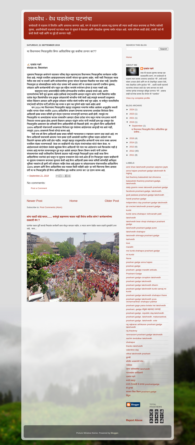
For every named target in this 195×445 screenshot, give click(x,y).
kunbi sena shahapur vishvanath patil (143, 214)
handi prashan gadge (136, 199)
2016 (132, 138)
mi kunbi (130, 254)
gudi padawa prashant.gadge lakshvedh (145, 195)
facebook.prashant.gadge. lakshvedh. (144, 191)
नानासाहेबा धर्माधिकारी (134, 373)
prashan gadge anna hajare (139, 262)
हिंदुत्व (128, 395)
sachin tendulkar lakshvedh (139, 338)
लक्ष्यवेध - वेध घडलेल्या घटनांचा (60, 18)
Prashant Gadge (134, 273)
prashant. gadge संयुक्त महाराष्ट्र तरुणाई (143, 309)
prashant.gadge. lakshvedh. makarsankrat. (146, 317)
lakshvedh (131, 217)
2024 (132, 109)
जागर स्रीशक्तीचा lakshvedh (138, 369)
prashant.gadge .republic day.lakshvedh (145, 313)
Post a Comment (39, 188)
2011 (132, 155)
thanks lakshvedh (134, 346)
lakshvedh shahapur (135, 231)
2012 (132, 151)
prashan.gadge (133, 266)
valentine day (132, 350)
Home (74, 200)
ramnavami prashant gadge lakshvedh (144, 334)
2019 (132, 122)
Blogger (114, 433)
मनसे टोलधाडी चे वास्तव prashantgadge (143, 384)
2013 (132, 147)
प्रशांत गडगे (149, 68)
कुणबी (128, 357)
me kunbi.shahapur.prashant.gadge (143, 251)
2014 (132, 142)
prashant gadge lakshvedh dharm (142, 285)
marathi (129, 247)
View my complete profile (138, 98)
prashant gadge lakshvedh (138, 281)
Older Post (112, 200)
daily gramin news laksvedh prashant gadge (147, 187)
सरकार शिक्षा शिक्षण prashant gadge (141, 391)
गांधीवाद (129, 365)
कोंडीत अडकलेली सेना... (135, 361)
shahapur (130, 342)
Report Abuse (134, 420)
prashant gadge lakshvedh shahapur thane (146, 295)
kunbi (128, 210)
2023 (132, 114)
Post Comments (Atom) (51, 207)
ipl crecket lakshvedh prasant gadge (143, 206)
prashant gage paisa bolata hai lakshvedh (146, 305)
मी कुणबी (129, 388)
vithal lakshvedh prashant (138, 353)
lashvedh (130, 239)
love (128, 243)
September (137, 126)
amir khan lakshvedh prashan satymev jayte (147, 167)
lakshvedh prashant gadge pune (141, 228)
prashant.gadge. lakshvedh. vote (141, 320)
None (128, 258)
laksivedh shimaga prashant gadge (142, 235)
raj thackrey (131, 331)
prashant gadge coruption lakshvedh (143, 277)
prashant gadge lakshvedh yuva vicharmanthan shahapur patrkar (141, 300)
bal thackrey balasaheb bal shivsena (143, 177)
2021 (132, 118)
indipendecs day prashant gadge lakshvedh (147, 202)
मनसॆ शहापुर (130, 380)
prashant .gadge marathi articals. (141, 270)
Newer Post (34, 200)
